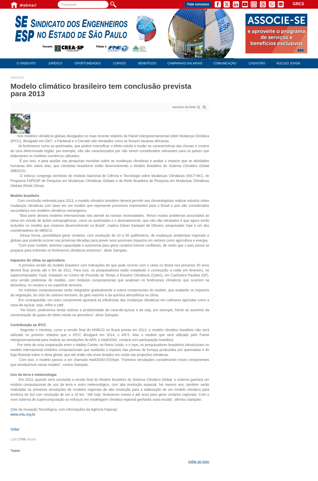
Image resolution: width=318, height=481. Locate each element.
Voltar (14, 429)
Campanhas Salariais (184, 63)
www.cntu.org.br (22, 414)
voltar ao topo (198, 462)
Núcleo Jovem (288, 63)
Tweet (15, 451)
